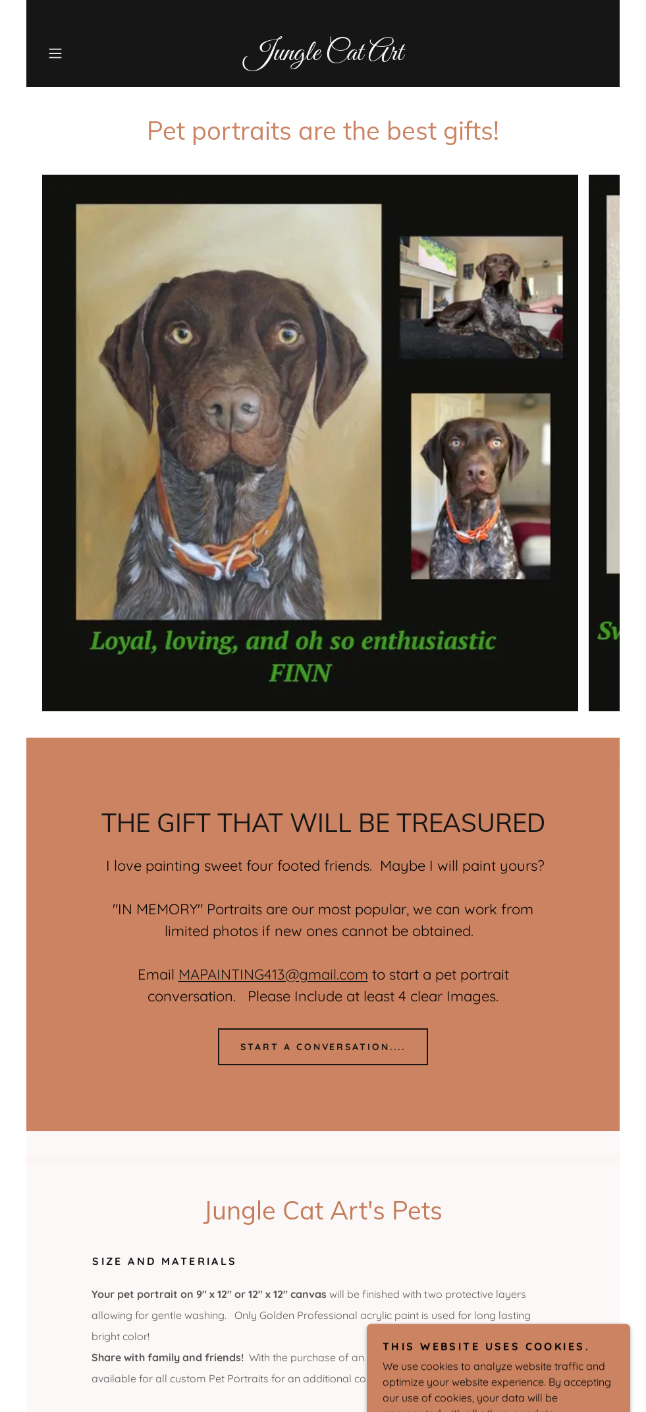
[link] (323, 56)
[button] (84, 53)
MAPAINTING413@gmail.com (273, 974)
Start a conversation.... (323, 1047)
